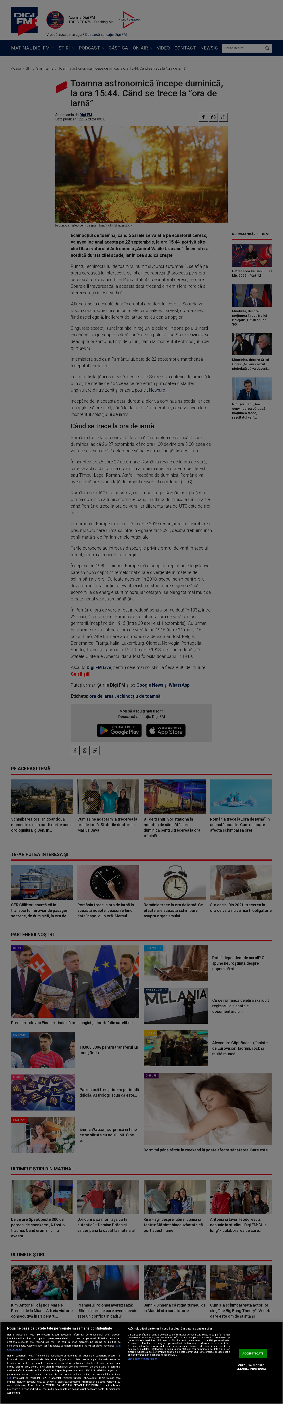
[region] (141, 1363)
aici (9, 1377)
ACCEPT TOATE (253, 1353)
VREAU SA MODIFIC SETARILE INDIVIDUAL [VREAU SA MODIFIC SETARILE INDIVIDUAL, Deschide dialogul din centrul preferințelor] (251, 1367)
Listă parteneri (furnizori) (143, 1358)
